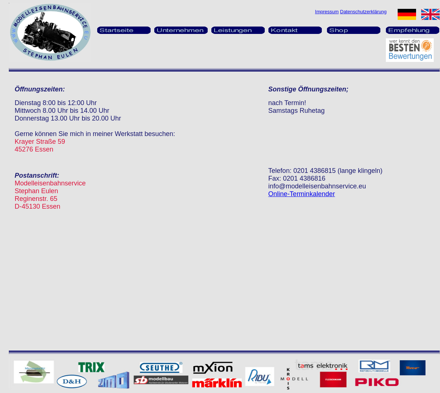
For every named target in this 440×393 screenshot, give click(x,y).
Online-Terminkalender (301, 194)
